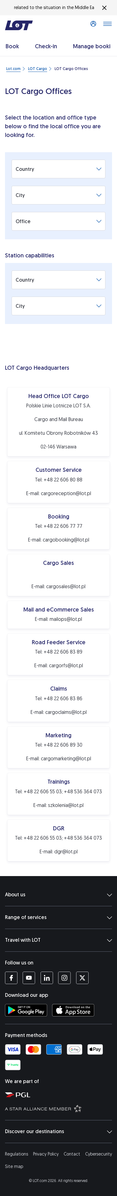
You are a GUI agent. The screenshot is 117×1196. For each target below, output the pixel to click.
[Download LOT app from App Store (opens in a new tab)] (73, 1010)
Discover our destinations (58, 1131)
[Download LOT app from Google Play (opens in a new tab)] (26, 1010)
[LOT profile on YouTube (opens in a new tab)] (28, 978)
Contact (72, 1154)
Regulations (16, 1154)
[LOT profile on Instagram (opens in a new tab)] (64, 978)
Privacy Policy (46, 1154)
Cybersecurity (98, 1154)
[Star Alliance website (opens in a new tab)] (60, 1108)
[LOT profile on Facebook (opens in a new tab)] (11, 978)
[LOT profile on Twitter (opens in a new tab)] (82, 978)
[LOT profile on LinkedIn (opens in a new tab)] (46, 978)
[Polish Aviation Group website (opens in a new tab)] (60, 1094)
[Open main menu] (107, 25)
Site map (14, 1166)
